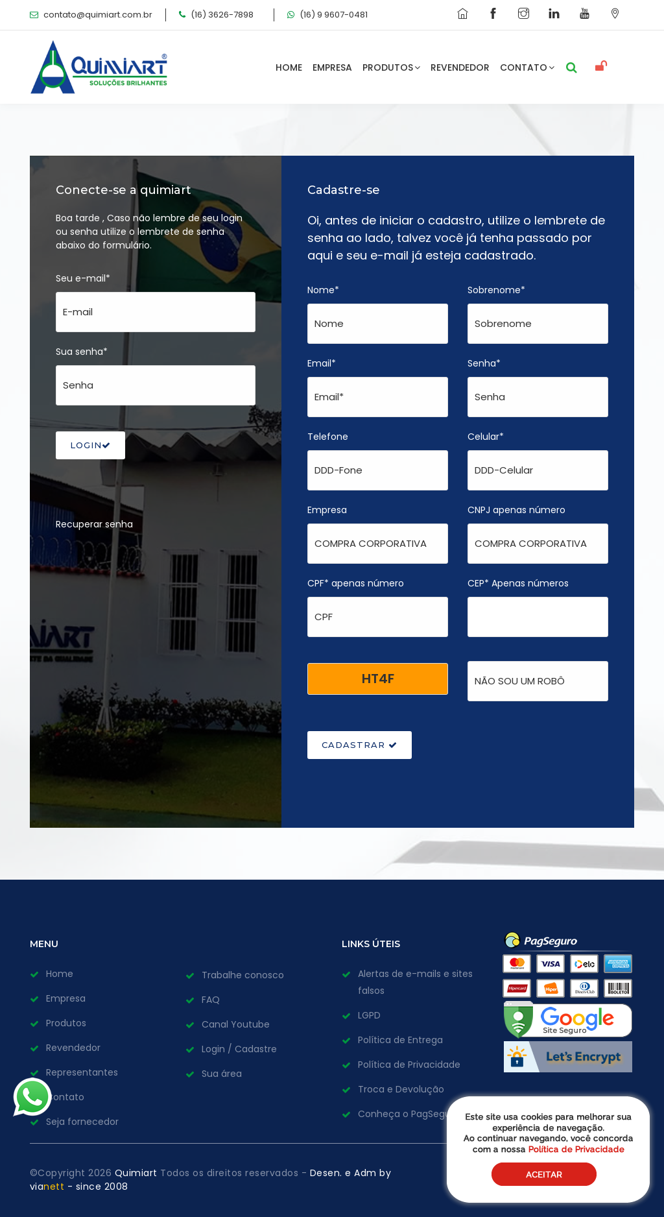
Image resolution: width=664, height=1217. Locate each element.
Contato (528, 67)
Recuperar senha (94, 524)
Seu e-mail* (83, 278)
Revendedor (460, 67)
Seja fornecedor (82, 1121)
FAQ (211, 999)
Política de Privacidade (409, 1064)
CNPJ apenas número (516, 509)
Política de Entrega (400, 1039)
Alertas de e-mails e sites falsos (415, 982)
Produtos (392, 67)
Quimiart (138, 1172)
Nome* (323, 289)
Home (289, 67)
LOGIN (90, 445)
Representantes (82, 1072)
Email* (321, 363)
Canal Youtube (236, 1024)
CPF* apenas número (355, 583)
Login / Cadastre (239, 1048)
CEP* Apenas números (518, 583)
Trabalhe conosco (243, 975)
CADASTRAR (359, 745)
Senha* (484, 363)
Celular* (486, 436)
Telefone (327, 436)
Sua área (222, 1073)
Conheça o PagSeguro (409, 1113)
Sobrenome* (496, 289)
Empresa (333, 67)
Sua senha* (82, 351)
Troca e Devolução (401, 1089)
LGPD (369, 1015)
